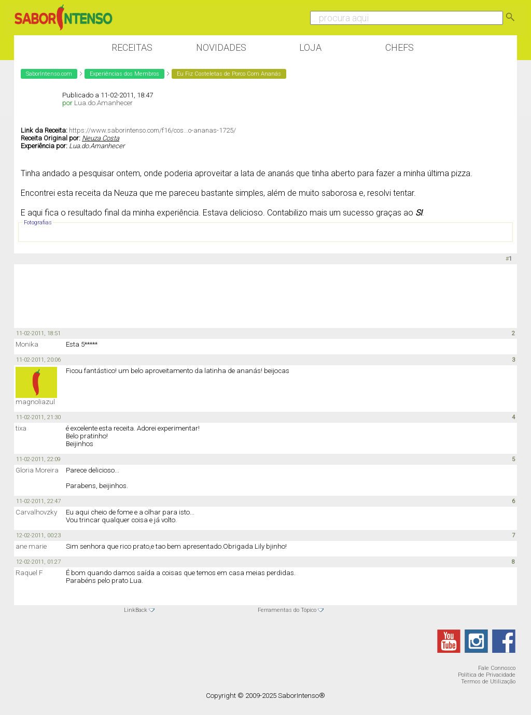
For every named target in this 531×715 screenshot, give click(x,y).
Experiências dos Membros (124, 73)
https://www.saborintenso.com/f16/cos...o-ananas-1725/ (152, 130)
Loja (310, 47)
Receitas (131, 47)
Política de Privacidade (486, 674)
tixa (21, 428)
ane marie (31, 546)
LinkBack (135, 610)
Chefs (399, 47)
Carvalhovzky (36, 512)
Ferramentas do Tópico (287, 610)
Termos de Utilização (488, 681)
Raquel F (29, 573)
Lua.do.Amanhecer (103, 103)
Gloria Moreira (37, 470)
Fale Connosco (496, 668)
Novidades (221, 47)
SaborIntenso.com (49, 73)
